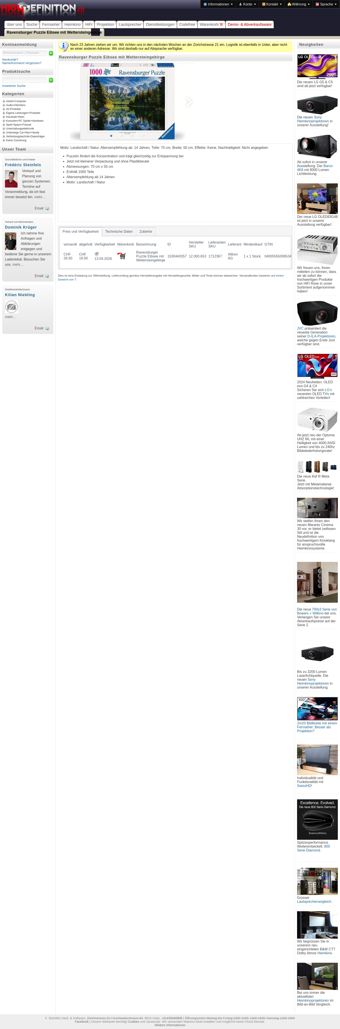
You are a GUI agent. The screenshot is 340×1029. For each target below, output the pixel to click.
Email (39, 208)
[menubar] (270, 4)
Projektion (105, 24)
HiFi (88, 24)
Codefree (187, 24)
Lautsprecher (130, 24)
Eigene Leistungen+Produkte (23, 113)
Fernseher (51, 24)
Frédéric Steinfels (23, 165)
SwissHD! (304, 786)
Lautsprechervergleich (314, 901)
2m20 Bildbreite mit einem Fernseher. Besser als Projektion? (317, 727)
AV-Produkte (13, 109)
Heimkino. (325, 953)
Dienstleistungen (160, 24)
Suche (31, 24)
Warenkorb (211, 24)
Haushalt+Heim (15, 117)
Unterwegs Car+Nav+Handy (22, 132)
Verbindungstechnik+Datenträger (25, 136)
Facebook (82, 1021)
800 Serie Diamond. (313, 848)
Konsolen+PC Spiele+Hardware (25, 121)
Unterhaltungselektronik (20, 128)
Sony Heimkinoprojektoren (313, 119)
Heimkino (72, 24)
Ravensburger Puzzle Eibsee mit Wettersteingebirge (54, 32)
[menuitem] (218, 4)
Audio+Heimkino (15, 105)
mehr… (40, 197)
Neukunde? (10, 59)
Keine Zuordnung (16, 140)
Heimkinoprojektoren (313, 1000)
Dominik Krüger (21, 227)
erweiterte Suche (14, 86)
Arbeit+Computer (16, 101)
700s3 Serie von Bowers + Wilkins (317, 611)
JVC (300, 328)
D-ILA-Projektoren (321, 336)
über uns (14, 24)
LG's (328, 390)
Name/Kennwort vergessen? (22, 63)
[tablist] (175, 248)
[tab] (80, 231)
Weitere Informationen (170, 1025)
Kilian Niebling (20, 295)
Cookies (133, 1021)
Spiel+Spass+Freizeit (18, 124)
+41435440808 (171, 1018)
